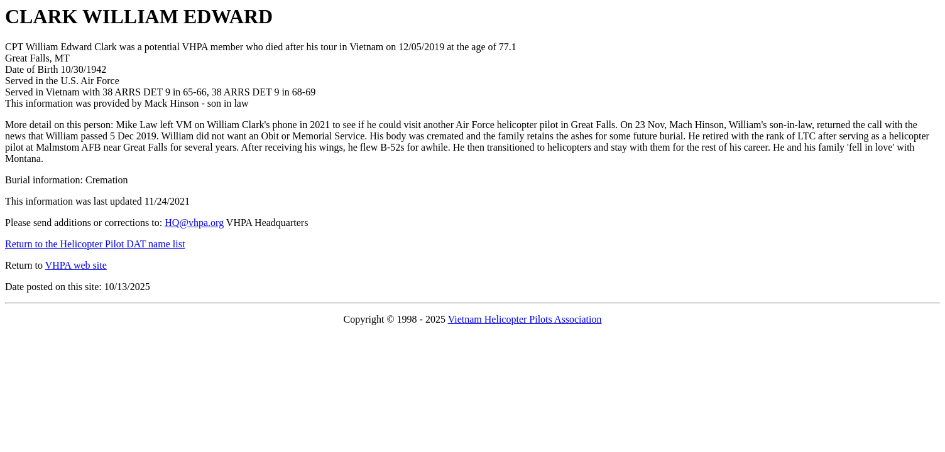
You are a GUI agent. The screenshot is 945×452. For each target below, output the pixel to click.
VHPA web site (76, 265)
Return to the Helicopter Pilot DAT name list (95, 244)
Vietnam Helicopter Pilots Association (525, 319)
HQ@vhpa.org (194, 222)
